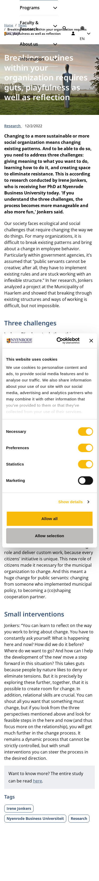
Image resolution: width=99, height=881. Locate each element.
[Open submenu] (53, 7)
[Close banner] (91, 340)
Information (32, 59)
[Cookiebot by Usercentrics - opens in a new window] (59, 340)
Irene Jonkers (19, 808)
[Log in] (73, 33)
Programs (30, 8)
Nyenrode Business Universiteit (35, 818)
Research (13, 125)
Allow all (49, 518)
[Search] (64, 28)
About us (29, 44)
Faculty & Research (29, 26)
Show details (70, 502)
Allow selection (49, 536)
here (37, 781)
